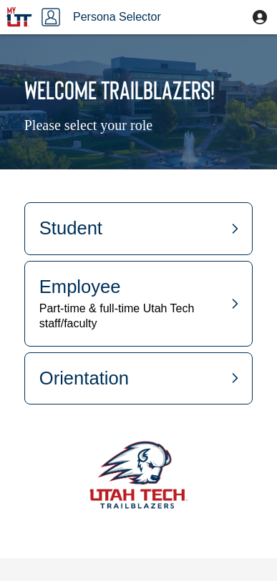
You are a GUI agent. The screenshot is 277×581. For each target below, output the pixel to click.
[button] (260, 17)
